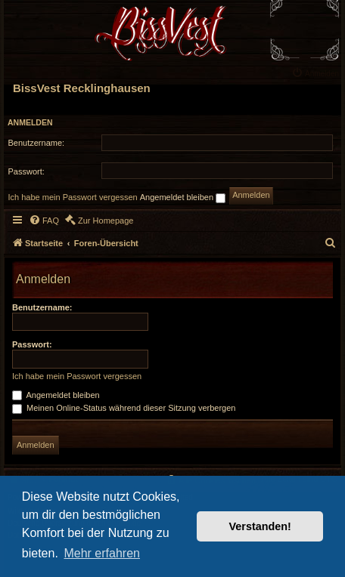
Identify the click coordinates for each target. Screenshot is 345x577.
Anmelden (30, 122)
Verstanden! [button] (260, 526)
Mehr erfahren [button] (102, 553)
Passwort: (32, 344)
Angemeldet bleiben (182, 198)
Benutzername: (42, 307)
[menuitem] (317, 72)
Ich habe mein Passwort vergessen (73, 197)
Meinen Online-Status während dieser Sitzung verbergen (123, 407)
